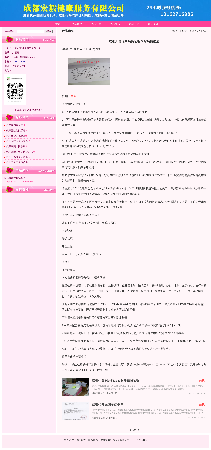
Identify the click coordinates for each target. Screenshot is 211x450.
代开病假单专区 (14, 125)
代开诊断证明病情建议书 (19, 151)
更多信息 (134, 430)
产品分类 (96, 24)
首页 (58, 24)
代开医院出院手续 (15, 146)
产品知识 (115, 24)
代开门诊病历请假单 (17, 162)
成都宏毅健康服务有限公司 (104, 393)
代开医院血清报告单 (17, 141)
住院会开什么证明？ (14, 177)
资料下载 (134, 24)
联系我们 (153, 24)
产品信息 (77, 24)
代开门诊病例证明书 (17, 157)
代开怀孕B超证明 (15, 136)
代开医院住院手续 (15, 130)
